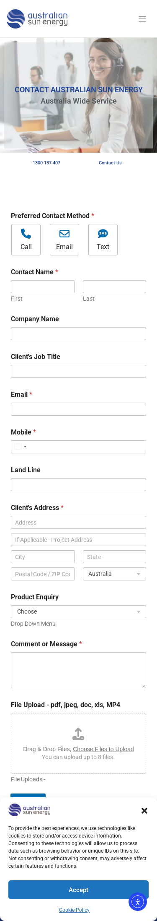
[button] (144, 810)
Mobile (23, 432)
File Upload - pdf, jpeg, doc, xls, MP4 (65, 705)
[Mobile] (78, 446)
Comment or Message (46, 644)
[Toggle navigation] (142, 19)
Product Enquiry (35, 597)
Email (21, 394)
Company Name (35, 319)
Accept (78, 890)
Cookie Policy (74, 910)
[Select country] (20, 446)
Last (89, 298)
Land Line (26, 470)
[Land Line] (78, 484)
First (17, 298)
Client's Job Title (35, 357)
